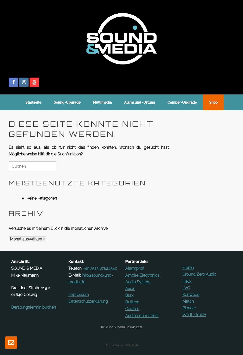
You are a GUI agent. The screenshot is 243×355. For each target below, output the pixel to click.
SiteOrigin (132, 345)
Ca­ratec (132, 308)
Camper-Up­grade (182, 102)
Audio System (138, 282)
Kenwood (191, 294)
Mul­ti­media (102, 102)
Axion (130, 288)
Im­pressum (78, 294)
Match (188, 301)
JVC (186, 288)
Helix (186, 281)
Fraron (188, 267)
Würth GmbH (194, 314)
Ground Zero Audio (199, 274)
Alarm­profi (134, 268)
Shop (213, 102)
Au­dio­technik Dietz (142, 315)
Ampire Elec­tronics (142, 275)
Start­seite (33, 102)
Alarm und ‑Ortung (139, 102)
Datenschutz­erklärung (88, 301)
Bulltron (132, 302)
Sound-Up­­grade (67, 102)
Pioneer (189, 308)
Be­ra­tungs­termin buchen (33, 307)
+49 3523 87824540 (100, 268)
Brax (129, 295)
